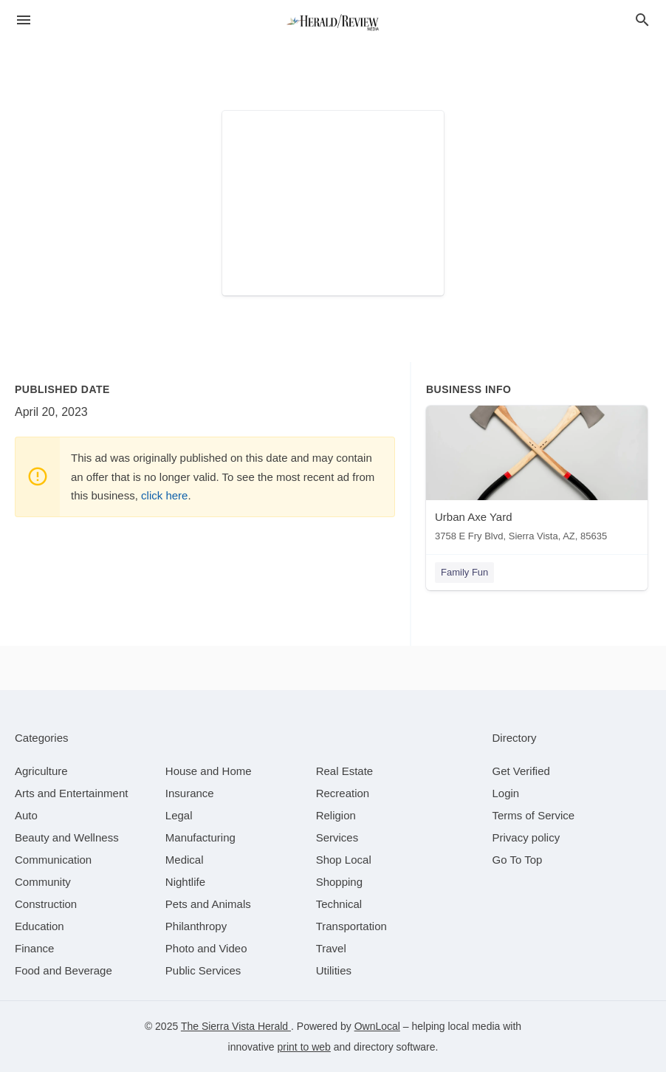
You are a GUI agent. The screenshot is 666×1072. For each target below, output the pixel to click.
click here (164, 495)
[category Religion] (336, 815)
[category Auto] (26, 815)
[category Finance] (34, 948)
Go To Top (517, 859)
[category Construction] (46, 904)
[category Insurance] (189, 793)
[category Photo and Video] (206, 948)
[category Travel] (331, 948)
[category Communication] (53, 859)
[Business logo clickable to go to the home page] (333, 22)
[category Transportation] (351, 926)
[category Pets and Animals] (208, 904)
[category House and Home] (208, 771)
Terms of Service (533, 815)
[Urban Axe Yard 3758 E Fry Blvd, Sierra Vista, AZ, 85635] (537, 477)
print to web (304, 1047)
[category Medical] (184, 859)
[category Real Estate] (345, 771)
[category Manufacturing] (200, 837)
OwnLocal (377, 1026)
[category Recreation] (343, 793)
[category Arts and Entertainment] (71, 793)
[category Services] (337, 837)
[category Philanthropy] (196, 926)
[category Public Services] (203, 970)
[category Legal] (179, 815)
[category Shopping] (339, 881)
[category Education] (39, 926)
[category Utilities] (333, 970)
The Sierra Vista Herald (236, 1026)
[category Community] (43, 881)
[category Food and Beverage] (63, 970)
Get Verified (521, 771)
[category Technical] (339, 904)
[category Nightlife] (185, 881)
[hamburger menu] (23, 20)
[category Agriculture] (41, 771)
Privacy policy (526, 837)
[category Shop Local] (343, 859)
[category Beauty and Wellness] (67, 837)
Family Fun (464, 572)
